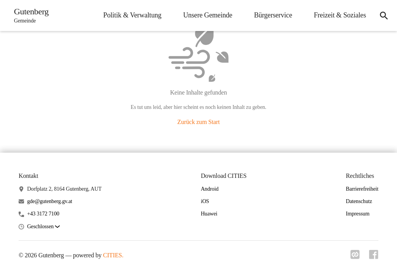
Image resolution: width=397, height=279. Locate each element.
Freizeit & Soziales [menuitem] (340, 15)
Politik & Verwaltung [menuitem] (132, 15)
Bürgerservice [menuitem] (273, 15)
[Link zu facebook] (373, 257)
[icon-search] (384, 15)
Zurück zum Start (198, 122)
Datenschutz (359, 201)
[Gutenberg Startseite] (29, 15)
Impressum (357, 214)
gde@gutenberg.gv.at (49, 201)
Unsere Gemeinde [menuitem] (207, 15)
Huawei (209, 214)
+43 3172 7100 (43, 214)
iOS (205, 201)
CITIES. (113, 255)
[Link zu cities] (355, 257)
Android (210, 189)
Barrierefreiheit (362, 189)
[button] (43, 227)
